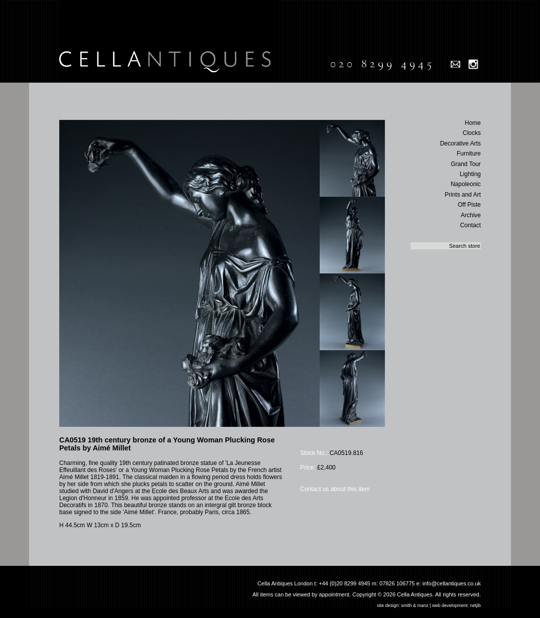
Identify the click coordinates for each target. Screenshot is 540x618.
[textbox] (446, 245)
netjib (475, 605)
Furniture (469, 153)
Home (473, 122)
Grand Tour (466, 164)
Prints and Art (463, 194)
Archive (471, 215)
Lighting (470, 174)
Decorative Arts (460, 143)
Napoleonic (466, 184)
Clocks (472, 132)
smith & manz (415, 605)
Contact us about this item (335, 489)
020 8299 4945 (382, 63)
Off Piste (469, 204)
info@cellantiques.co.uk (452, 583)
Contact (470, 225)
